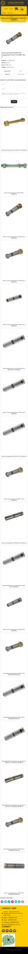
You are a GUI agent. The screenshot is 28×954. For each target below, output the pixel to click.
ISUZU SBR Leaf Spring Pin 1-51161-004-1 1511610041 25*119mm (14, 849)
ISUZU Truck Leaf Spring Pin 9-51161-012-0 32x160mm (14, 237)
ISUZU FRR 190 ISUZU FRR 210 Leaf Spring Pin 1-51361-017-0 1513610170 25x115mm (14, 762)
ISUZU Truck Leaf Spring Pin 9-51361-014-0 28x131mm (14, 413)
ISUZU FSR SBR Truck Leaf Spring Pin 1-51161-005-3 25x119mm (14, 586)
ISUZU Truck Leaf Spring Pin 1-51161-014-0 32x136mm (14, 630)
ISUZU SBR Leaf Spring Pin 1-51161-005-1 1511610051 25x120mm (14, 718)
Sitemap (20, 949)
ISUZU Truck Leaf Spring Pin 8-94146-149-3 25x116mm (14, 281)
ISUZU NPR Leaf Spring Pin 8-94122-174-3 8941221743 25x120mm (14, 674)
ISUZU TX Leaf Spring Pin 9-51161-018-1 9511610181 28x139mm (14, 893)
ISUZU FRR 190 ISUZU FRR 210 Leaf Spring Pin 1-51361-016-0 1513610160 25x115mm (14, 805)
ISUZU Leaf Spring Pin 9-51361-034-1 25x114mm (14, 543)
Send (14, 101)
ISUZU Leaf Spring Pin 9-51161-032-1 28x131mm (14, 456)
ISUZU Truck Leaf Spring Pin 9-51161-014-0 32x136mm (14, 325)
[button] (2, 901)
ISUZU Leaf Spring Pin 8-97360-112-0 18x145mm (14, 150)
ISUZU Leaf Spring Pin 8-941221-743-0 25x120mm (14, 499)
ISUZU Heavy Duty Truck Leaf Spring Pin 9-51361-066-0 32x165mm (14, 369)
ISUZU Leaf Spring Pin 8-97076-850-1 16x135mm (14, 193)
